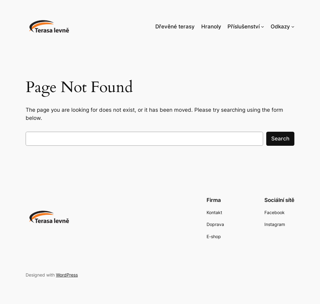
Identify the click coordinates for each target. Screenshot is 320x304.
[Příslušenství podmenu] (262, 26)
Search (280, 138)
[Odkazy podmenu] (292, 26)
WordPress (67, 274)
